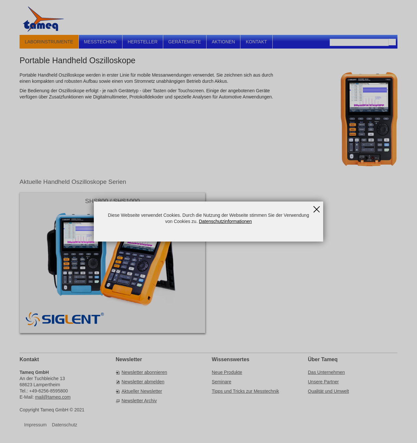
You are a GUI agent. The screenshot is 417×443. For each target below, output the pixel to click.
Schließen (316, 207)
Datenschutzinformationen (225, 221)
